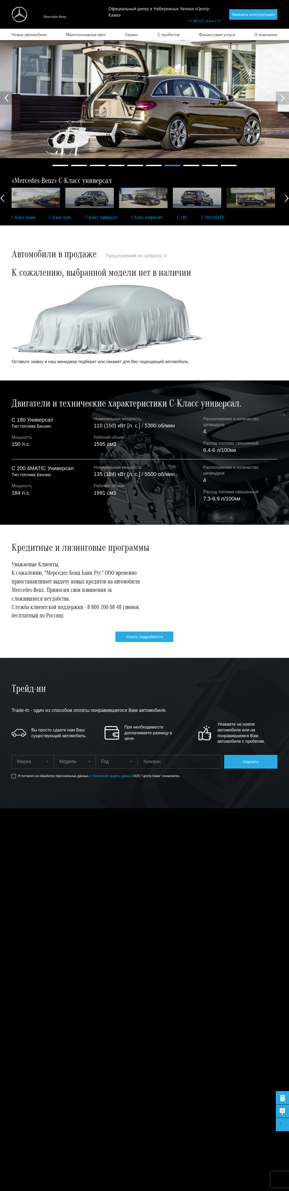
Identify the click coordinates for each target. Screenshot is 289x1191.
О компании (265, 34)
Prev (6, 98)
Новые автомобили (29, 34)
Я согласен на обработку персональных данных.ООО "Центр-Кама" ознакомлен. (99, 776)
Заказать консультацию (253, 14)
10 (229, 165)
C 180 (182, 217)
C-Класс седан (23, 217)
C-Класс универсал (101, 217)
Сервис (131, 34)
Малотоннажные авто (86, 34)
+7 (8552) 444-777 (204, 20)
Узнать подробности (144, 636)
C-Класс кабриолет (147, 217)
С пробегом (169, 34)
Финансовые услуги (217, 34)
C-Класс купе (60, 217)
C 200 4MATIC (213, 217)
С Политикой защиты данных (111, 776)
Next (282, 98)
